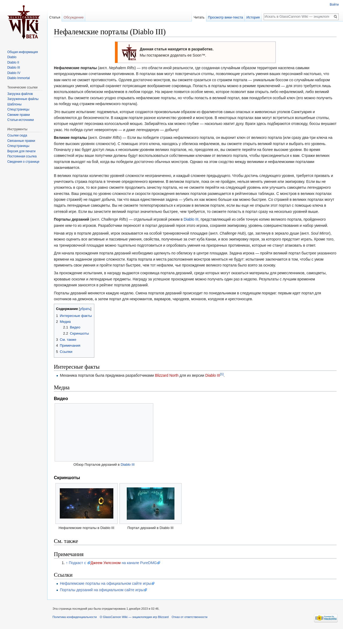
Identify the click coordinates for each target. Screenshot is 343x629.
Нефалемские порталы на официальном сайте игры (105, 583)
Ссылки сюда (17, 135)
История (253, 17)
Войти (334, 4)
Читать (198, 17)
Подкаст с (78, 563)
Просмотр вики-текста (225, 17)
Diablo (11, 57)
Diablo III (191, 219)
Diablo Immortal (18, 78)
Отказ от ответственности (190, 617)
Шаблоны (14, 104)
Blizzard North (166, 375)
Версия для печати (21, 151)
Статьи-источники (20, 120)
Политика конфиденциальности (75, 617)
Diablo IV (13, 73)
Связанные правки (21, 141)
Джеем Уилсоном (106, 563)
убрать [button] (85, 309)
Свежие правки (18, 115)
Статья (54, 17)
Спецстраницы (18, 109)
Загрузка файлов (20, 94)
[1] (221, 374)
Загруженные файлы (22, 99)
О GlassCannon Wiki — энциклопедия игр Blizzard (134, 617)
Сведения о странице (23, 162)
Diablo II (13, 62)
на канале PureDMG (139, 563)
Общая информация (22, 52)
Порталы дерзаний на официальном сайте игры (102, 590)
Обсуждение (74, 17)
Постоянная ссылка (21, 156)
